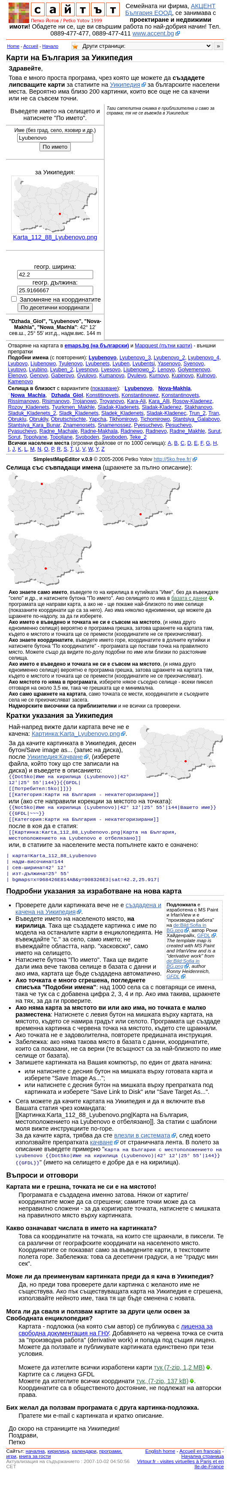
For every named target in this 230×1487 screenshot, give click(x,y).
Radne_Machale (58, 431)
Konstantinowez (139, 395)
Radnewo (132, 431)
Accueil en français (200, 1463)
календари (84, 1463)
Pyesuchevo (148, 425)
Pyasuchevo (22, 431)
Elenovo (17, 376)
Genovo (39, 376)
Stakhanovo (198, 407)
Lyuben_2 (61, 370)
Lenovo (166, 370)
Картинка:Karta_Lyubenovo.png (76, 733)
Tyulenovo (71, 364)
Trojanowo (84, 401)
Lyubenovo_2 (169, 358)
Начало (50, 46)
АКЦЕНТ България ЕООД (170, 9)
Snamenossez (114, 425)
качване (101, 1154)
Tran (214, 413)
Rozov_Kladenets (28, 407)
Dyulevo (136, 376)
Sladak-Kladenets (118, 407)
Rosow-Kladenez (192, 401)
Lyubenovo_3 (135, 358)
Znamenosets (79, 425)
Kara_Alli (158, 401)
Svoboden (87, 437)
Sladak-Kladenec (167, 413)
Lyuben (121, 364)
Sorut (14, 437)
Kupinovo (183, 376)
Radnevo (155, 431)
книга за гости (35, 1468)
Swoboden (114, 437)
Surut (214, 431)
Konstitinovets (102, 395)
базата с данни (189, 598)
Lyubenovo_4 (203, 358)
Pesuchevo (179, 425)
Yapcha (97, 419)
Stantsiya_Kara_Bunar (34, 425)
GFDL (203, 947)
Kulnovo (206, 376)
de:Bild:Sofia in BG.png (186, 940)
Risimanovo (56, 401)
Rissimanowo (23, 401)
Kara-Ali (136, 401)
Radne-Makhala (99, 431)
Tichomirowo (155, 419)
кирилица (58, 1463)
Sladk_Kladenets (78, 413)
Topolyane (35, 437)
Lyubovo (17, 364)
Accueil (30, 46)
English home (160, 1463)
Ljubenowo (43, 364)
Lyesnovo (87, 370)
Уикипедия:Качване (55, 756)
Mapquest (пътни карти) (163, 346)
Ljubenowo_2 (139, 370)
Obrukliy (38, 419)
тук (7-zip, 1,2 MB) (179, 1379)
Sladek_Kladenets (122, 413)
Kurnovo (159, 376)
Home (13, 46)
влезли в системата (142, 1147)
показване (104, 388)
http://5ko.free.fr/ (172, 459)
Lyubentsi (144, 364)
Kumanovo (111, 376)
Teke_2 (138, 437)
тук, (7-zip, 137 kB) (162, 1393)
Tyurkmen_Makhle (73, 407)
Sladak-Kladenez (162, 407)
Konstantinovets (180, 395)
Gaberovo (62, 376)
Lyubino (38, 370)
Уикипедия (125, 84)
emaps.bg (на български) (96, 346)
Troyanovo (112, 401)
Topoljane (61, 437)
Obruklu (17, 419)
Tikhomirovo (123, 419)
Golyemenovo (194, 370)
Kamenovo (20, 382)
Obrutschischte (68, 419)
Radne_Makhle (187, 431)
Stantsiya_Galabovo (196, 419)
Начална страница (202, 1468)
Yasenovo (169, 364)
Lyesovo (111, 370)
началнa (35, 1463)
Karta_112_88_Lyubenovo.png (55, 237)
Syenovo (194, 364)
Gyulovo (87, 376)
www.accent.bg (153, 33)
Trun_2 (197, 413)
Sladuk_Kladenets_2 (32, 413)
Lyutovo (17, 370)
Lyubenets (97, 364)
